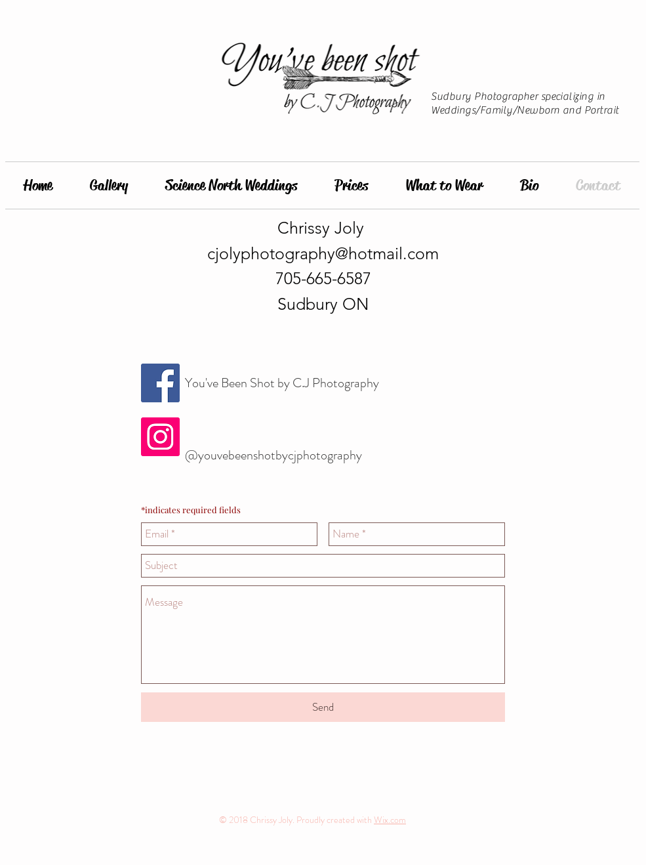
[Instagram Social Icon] (160, 436)
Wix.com (390, 819)
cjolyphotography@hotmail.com (323, 253)
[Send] (323, 707)
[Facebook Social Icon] (160, 383)
